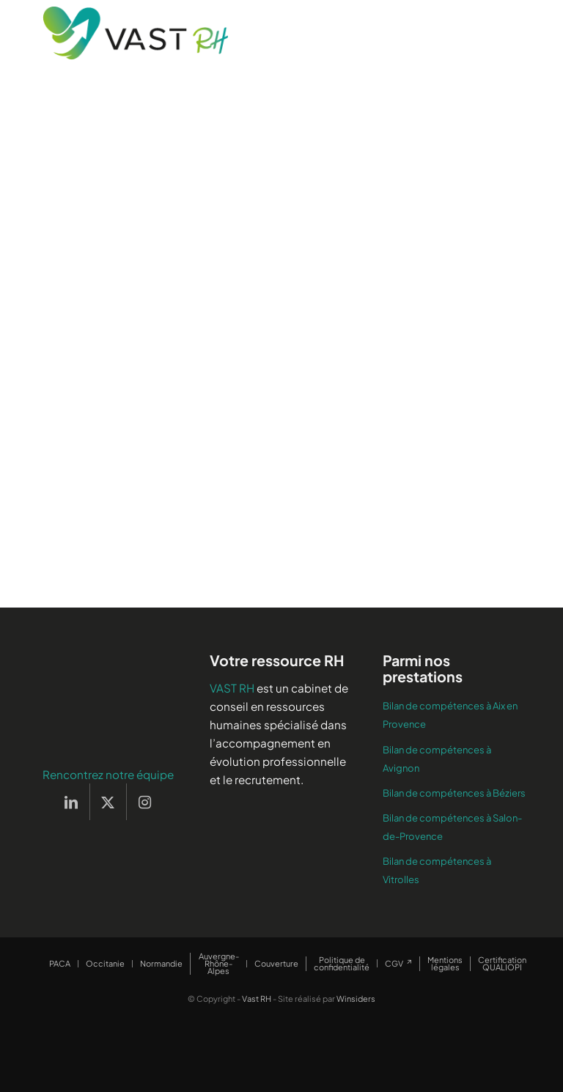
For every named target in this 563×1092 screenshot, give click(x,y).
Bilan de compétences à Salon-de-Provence (452, 827)
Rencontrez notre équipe (108, 774)
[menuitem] (60, 963)
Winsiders (355, 998)
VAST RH (232, 688)
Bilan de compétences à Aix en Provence (450, 715)
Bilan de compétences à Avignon (437, 759)
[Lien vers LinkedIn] (71, 801)
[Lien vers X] (108, 801)
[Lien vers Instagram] (145, 801)
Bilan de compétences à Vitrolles (437, 870)
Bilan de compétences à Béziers (454, 793)
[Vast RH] (136, 33)
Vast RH (256, 998)
